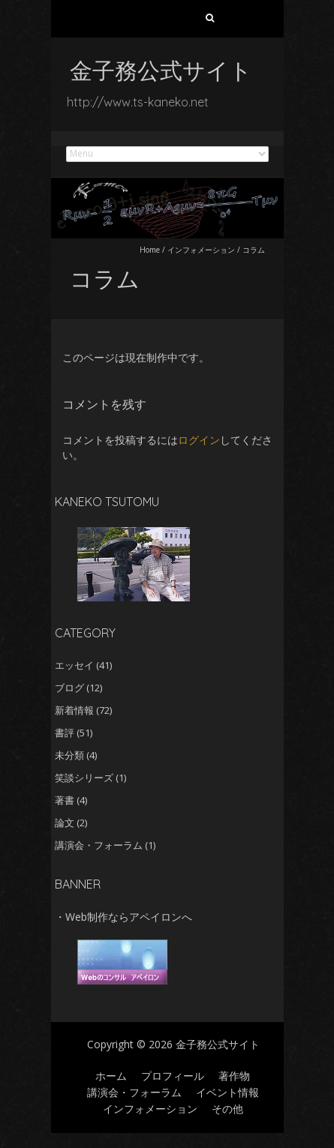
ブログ (69, 687)
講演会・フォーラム (99, 845)
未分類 (69, 755)
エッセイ (74, 665)
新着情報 (74, 710)
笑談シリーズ (84, 777)
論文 (64, 822)
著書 (64, 800)
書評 (64, 732)
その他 (227, 1109)
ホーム (111, 1076)
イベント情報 (227, 1092)
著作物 (234, 1076)
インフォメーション (201, 249)
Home (150, 249)
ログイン (199, 440)
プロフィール (172, 1076)
